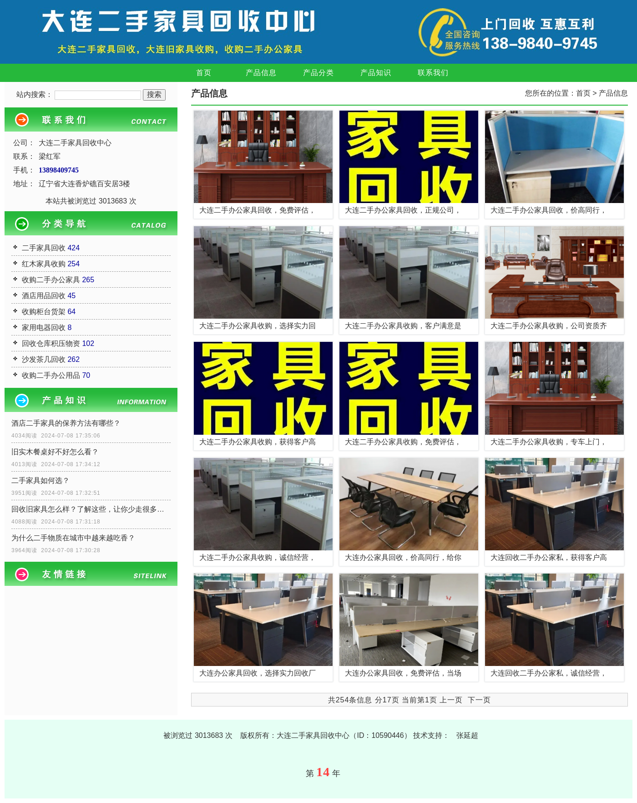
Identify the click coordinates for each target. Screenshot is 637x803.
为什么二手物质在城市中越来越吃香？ (73, 538)
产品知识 (375, 72)
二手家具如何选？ (40, 480)
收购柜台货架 (44, 311)
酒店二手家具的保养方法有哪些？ (66, 423)
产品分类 (318, 72)
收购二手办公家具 (51, 280)
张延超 (467, 735)
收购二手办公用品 (51, 375)
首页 (204, 72)
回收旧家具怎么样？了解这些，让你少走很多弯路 (91, 509)
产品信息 (261, 72)
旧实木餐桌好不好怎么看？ (55, 452)
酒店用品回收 (44, 296)
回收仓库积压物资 (51, 343)
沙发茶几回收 (44, 359)
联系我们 (433, 72)
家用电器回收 (44, 327)
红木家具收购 (44, 264)
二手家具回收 (44, 248)
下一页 (479, 700)
